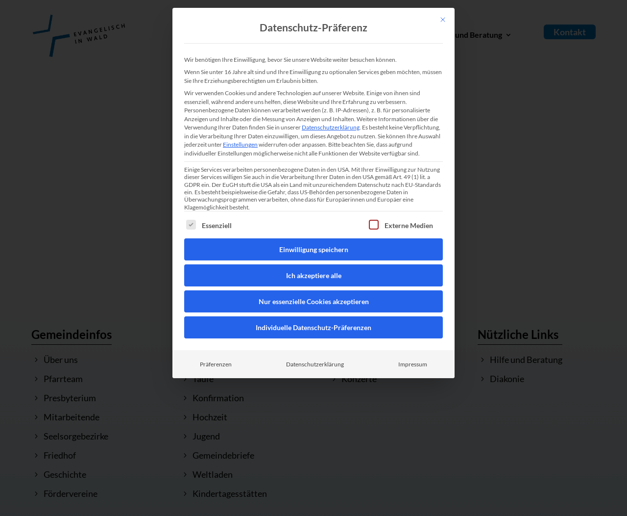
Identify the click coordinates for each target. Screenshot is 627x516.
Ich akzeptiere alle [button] (313, 275)
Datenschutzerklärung (331, 127)
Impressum (412, 364)
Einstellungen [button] (240, 144)
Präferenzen (216, 364)
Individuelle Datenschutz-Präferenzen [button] (313, 327)
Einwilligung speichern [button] (313, 249)
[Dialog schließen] (443, 19)
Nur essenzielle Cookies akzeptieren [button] (314, 301)
